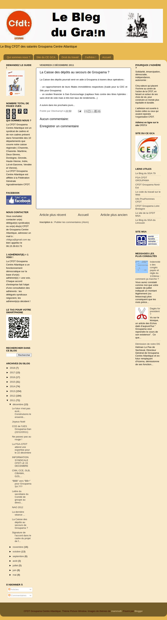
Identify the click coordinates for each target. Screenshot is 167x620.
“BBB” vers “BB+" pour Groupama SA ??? (21, 484)
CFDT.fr (143, 125)
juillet (16, 565)
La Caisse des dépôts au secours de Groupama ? (20, 523)
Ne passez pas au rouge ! (21, 438)
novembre (18, 547)
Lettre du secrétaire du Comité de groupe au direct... (20, 497)
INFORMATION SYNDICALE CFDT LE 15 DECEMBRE (20, 461)
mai (15, 574)
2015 (13, 381)
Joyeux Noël (18, 421)
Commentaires (17, 595)
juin (15, 570)
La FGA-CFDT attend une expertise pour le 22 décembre (21, 448)
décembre (18, 404)
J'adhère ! (90, 57)
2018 (13, 368)
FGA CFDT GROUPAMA (142, 179)
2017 (13, 372)
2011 (13, 400)
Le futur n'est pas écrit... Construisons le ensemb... (21, 412)
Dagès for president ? (155, 311)
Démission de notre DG (147, 344)
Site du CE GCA (45, 57)
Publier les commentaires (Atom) (71, 222)
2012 (13, 395)
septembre (19, 556)
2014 (13, 386)
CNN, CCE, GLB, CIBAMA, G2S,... (21, 473)
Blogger (138, 611)
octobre (17, 551)
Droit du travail (70, 57)
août (15, 561)
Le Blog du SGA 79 (145, 173)
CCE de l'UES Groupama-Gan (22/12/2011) (21, 429)
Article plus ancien (114, 215)
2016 (13, 377)
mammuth (116, 611)
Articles (13, 589)
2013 (13, 391)
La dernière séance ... (18, 513)
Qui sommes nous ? (18, 57)
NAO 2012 (17, 507)
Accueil (106, 57)
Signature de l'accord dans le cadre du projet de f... (21, 536)
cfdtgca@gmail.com (16, 239)
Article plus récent (53, 215)
